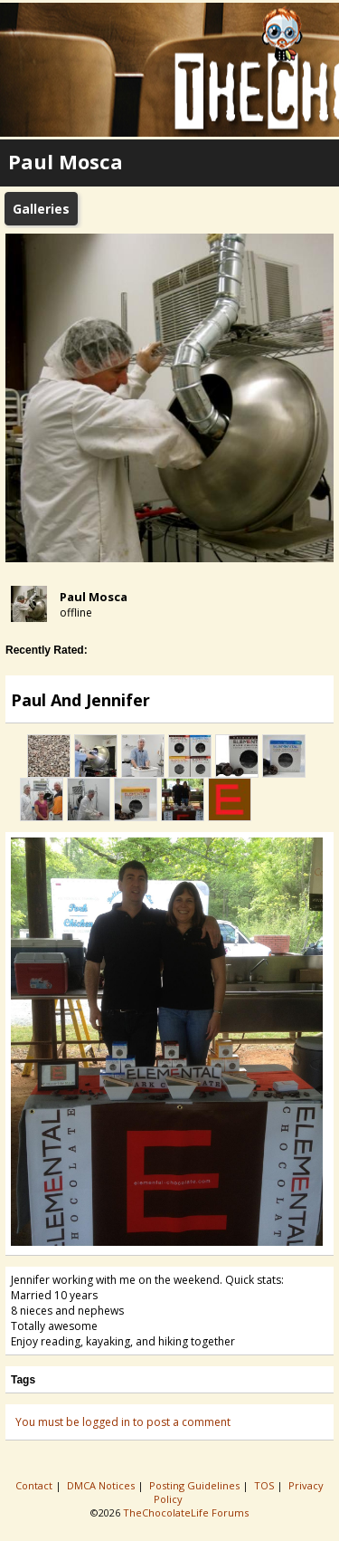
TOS (265, 1485)
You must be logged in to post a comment (123, 1422)
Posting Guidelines (195, 1485)
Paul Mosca (93, 597)
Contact (35, 1485)
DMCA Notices (102, 1485)
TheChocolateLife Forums (186, 1512)
